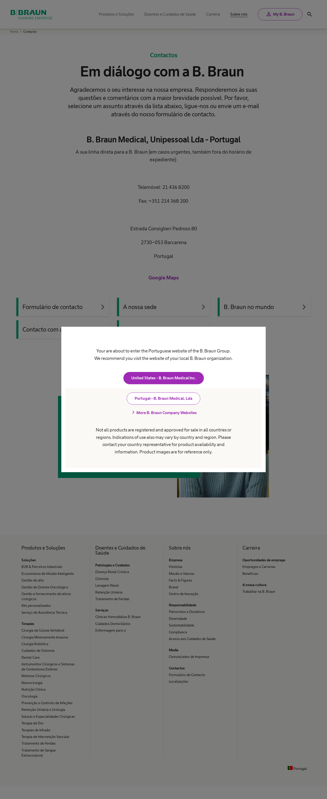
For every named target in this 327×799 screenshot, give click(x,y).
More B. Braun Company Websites (163, 413)
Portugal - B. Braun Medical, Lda (163, 398)
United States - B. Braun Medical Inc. (163, 378)
